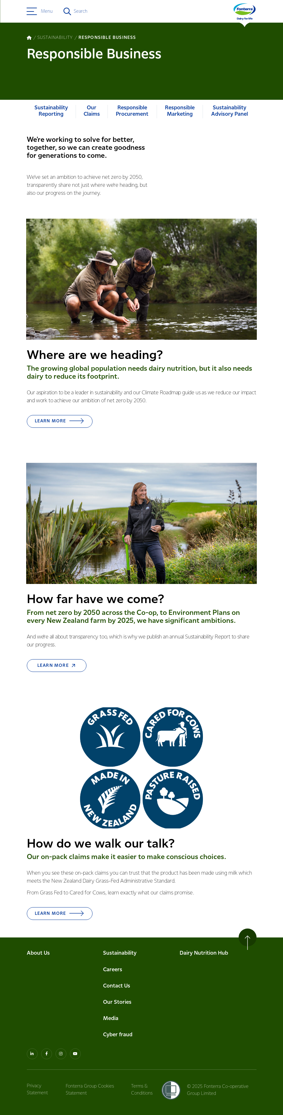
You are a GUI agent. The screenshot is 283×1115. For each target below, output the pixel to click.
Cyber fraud (117, 1010)
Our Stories (117, 977)
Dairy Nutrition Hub (204, 928)
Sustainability (120, 928)
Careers (112, 945)
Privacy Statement (37, 1064)
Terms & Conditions (142, 1064)
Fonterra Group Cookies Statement (90, 1064)
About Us (38, 928)
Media (110, 994)
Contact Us (116, 961)
